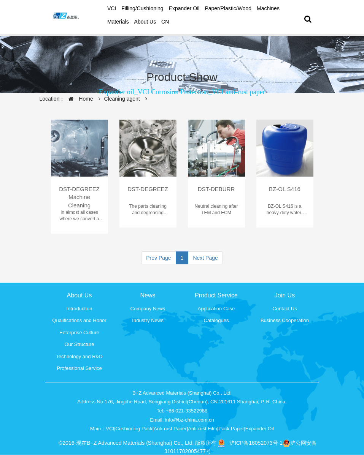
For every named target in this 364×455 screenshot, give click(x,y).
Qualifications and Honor (79, 320)
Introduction (79, 308)
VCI (111, 8)
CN (165, 22)
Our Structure (79, 344)
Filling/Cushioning (142, 8)
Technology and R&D (79, 356)
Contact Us (284, 308)
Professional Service (79, 368)
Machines (268, 8)
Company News (147, 308)
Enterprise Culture (79, 332)
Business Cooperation (285, 320)
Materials (118, 22)
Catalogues (216, 320)
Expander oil (184, 8)
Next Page (205, 258)
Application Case (216, 308)
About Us (145, 22)
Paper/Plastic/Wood (228, 8)
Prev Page (158, 258)
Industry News (147, 320)
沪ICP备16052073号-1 (256, 443)
